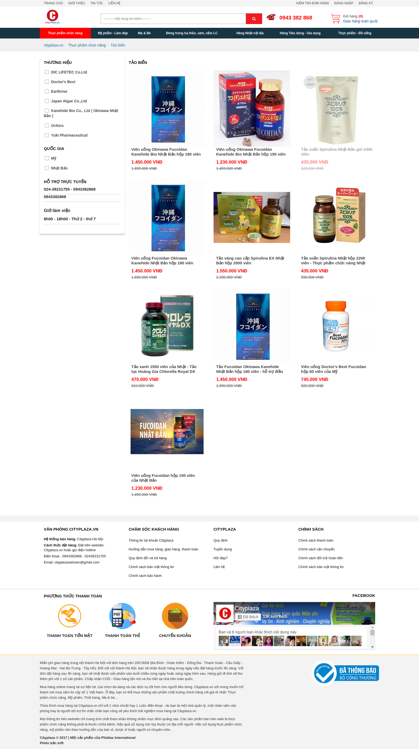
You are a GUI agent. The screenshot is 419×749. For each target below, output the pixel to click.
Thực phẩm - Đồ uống (354, 33)
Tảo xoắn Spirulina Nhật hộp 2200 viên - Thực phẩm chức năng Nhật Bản (333, 260)
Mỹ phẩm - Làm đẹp (113, 33)
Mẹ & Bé (144, 33)
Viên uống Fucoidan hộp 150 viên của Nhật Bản (163, 477)
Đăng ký (366, 3)
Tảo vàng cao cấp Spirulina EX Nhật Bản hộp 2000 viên (250, 260)
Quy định (220, 540)
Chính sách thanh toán (315, 540)
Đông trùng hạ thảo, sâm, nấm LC (192, 33)
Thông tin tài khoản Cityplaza (151, 540)
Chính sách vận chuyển (316, 549)
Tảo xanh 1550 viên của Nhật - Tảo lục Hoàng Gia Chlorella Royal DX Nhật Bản (164, 369)
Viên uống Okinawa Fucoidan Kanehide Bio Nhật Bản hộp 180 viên (166, 151)
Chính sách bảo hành (145, 576)
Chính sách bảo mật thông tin (151, 567)
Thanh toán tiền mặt (69, 635)
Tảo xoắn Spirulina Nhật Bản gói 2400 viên (336, 151)
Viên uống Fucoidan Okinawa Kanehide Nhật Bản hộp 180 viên (162, 260)
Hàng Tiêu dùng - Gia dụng (300, 33)
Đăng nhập (343, 3)
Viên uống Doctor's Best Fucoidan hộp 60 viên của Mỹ (333, 369)
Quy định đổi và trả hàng (148, 558)
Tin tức (96, 3)
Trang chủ (53, 3)
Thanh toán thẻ (122, 635)
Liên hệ (114, 3)
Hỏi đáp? (221, 558)
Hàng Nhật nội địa (250, 33)
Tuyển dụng (223, 549)
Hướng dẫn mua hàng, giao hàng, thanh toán (163, 549)
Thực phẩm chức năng (65, 33)
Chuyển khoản (175, 635)
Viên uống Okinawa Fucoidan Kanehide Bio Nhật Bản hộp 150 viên (251, 151)
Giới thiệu (76, 3)
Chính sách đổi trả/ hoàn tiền (320, 558)
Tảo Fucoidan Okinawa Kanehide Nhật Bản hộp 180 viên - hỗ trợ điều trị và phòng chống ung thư (249, 369)
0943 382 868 (296, 18)
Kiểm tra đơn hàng (312, 3)
